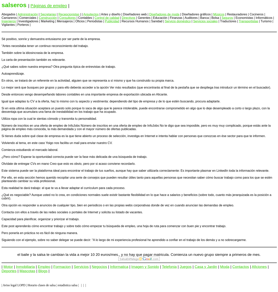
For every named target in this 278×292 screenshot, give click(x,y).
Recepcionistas (68, 14)
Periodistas (94, 21)
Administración (28, 14)
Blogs (42, 271)
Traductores (228, 21)
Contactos (240, 267)
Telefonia (169, 267)
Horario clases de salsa (41, 285)
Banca (204, 17)
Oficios (80, 21)
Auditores (191, 17)
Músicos (219, 14)
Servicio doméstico (178, 21)
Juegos (186, 267)
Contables (85, 17)
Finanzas (176, 17)
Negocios (99, 267)
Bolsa (215, 17)
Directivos (128, 17)
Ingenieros (9, 21)
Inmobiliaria (25, 267)
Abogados (8, 14)
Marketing (47, 21)
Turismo (266, 21)
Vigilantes (8, 24)
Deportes (9, 271)
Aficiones (259, 267)
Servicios (81, 267)
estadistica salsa (67, 285)
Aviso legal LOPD (14, 285)
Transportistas (248, 21)
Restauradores (237, 14)
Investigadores (28, 21)
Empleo (44, 267)
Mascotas (27, 271)
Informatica (119, 267)
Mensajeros (65, 21)
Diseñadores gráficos (196, 14)
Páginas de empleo (49, 5)
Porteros (23, 24)
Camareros (9, 17)
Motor (8, 267)
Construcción (48, 17)
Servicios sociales (205, 21)
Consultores (67, 17)
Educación (160, 17)
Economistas (244, 17)
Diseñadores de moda (164, 14)
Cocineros (256, 14)
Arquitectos (91, 14)
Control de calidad (107, 17)
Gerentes (144, 17)
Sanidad (157, 21)
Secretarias (48, 14)
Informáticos (264, 17)
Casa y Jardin (206, 267)
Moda (224, 267)
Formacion (62, 267)
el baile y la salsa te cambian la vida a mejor (53, 255)
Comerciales (27, 17)
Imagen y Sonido (145, 267)
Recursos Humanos (135, 21)
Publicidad (112, 21)
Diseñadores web (135, 14)
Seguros (227, 17)
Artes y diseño (110, 14)
